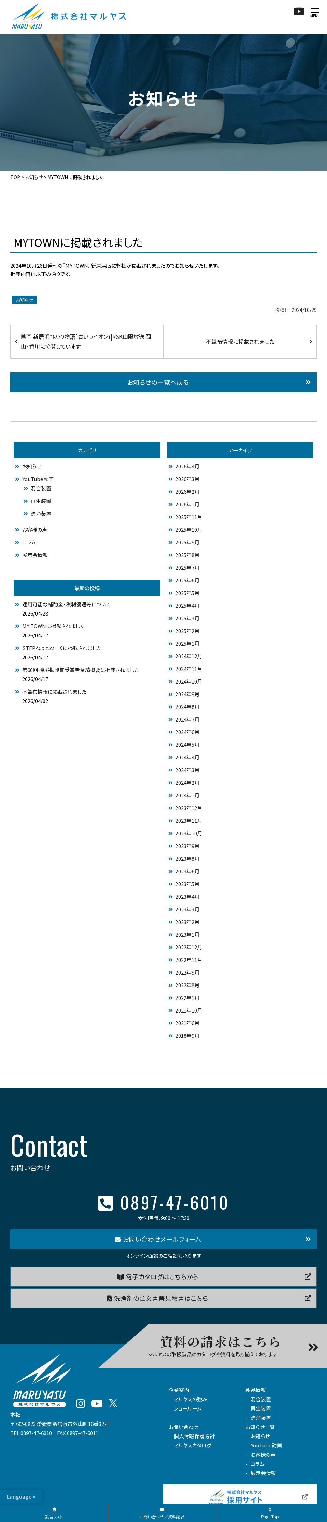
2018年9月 (187, 1035)
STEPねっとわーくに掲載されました (61, 647)
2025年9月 (187, 542)
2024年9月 (187, 694)
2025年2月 (187, 630)
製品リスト (54, 1514)
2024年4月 (187, 757)
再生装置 (41, 500)
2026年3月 (187, 478)
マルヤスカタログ (192, 1445)
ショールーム (188, 1408)
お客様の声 (34, 529)
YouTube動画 (38, 478)
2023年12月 (188, 807)
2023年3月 (187, 909)
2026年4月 (187, 466)
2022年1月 (187, 997)
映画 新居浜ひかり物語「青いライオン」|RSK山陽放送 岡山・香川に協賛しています (86, 341)
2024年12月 (188, 656)
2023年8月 (187, 858)
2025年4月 (187, 605)
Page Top (270, 1514)
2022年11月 (188, 959)
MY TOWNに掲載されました (53, 626)
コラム (29, 542)
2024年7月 (187, 719)
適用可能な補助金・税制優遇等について (66, 604)
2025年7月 (187, 567)
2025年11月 (188, 516)
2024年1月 (187, 795)
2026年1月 (187, 504)
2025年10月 (188, 529)
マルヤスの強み (190, 1399)
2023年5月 (187, 883)
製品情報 (255, 1389)
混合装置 (41, 488)
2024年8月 (187, 706)
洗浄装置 (41, 513)
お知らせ (34, 177)
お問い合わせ (183, 1426)
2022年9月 (187, 972)
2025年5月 (187, 592)
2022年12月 (188, 947)
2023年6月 (187, 871)
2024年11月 (188, 668)
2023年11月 (188, 820)
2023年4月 (187, 896)
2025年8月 (187, 554)
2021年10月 (188, 1010)
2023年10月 (188, 833)
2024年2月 (187, 782)
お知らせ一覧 (260, 1426)
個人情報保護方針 (194, 1436)
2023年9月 (187, 845)
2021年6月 (187, 1023)
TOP (15, 177)
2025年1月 (187, 643)
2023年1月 (187, 934)
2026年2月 (187, 491)
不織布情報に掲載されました (240, 341)
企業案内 (179, 1389)
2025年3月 (187, 618)
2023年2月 (187, 921)
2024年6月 (187, 732)
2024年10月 (188, 681)
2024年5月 (187, 744)
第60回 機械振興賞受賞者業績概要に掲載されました (80, 669)
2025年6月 (187, 580)
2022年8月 (187, 985)
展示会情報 (35, 554)
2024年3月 (187, 769)
